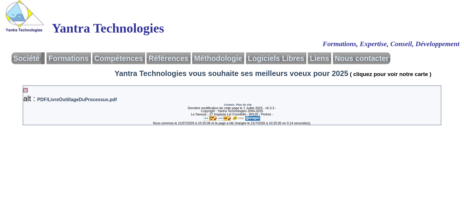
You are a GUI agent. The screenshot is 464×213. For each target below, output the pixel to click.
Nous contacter (362, 58)
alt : (70, 98)
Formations (69, 58)
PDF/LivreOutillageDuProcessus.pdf (77, 99)
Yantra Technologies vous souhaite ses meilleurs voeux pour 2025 (274, 73)
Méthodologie (218, 58)
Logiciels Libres (276, 58)
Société (26, 58)
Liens (319, 58)
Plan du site (244, 104)
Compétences (118, 58)
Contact (229, 104)
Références (168, 58)
